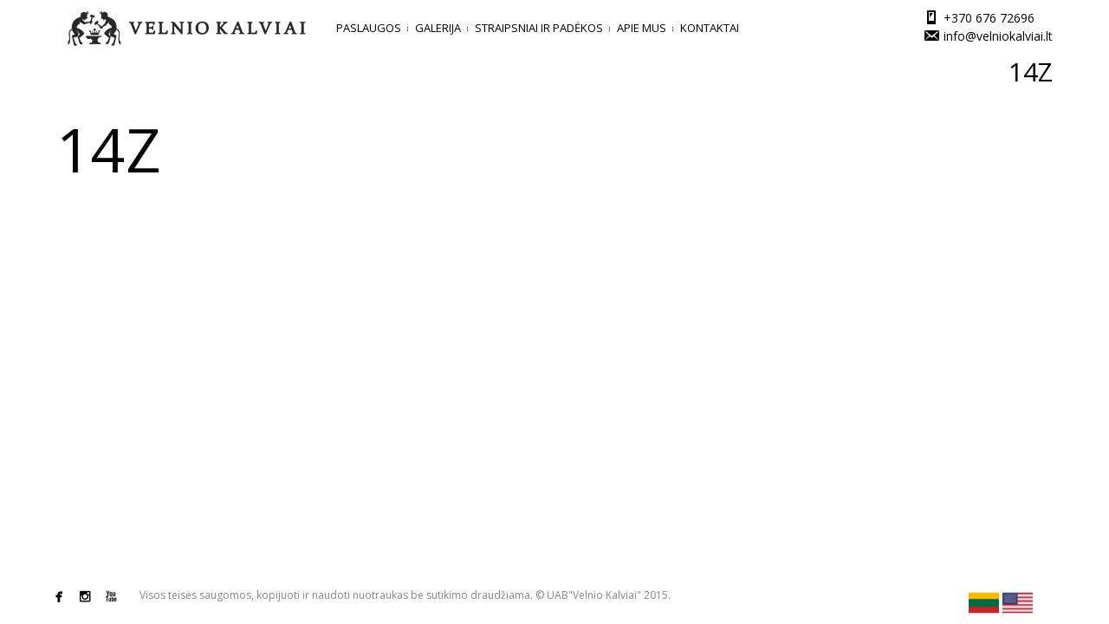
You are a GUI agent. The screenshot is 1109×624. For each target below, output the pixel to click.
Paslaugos (368, 28)
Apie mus (641, 28)
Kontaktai (709, 28)
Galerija (438, 28)
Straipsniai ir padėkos (539, 28)
